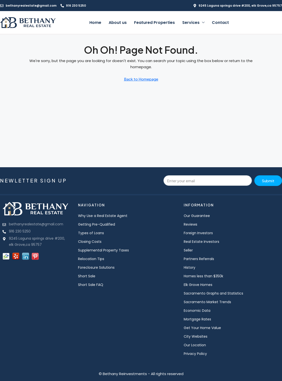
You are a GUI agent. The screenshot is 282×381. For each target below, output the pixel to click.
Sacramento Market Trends (207, 301)
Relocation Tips (91, 258)
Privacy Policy (195, 353)
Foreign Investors (198, 233)
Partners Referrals (199, 258)
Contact (220, 22)
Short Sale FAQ (90, 284)
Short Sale (86, 276)
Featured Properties (154, 22)
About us (118, 22)
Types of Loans (91, 233)
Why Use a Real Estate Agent (102, 215)
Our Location (195, 345)
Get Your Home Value (202, 327)
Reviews (190, 224)
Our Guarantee (197, 215)
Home (95, 22)
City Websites (195, 336)
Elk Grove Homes (198, 284)
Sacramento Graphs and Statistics (213, 293)
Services (191, 22)
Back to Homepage (141, 79)
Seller (188, 250)
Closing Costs (89, 241)
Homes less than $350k (203, 276)
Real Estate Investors (201, 241)
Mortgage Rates (197, 319)
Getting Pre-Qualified (96, 224)
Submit (268, 180)
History (189, 267)
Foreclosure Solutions (96, 267)
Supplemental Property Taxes (103, 250)
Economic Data (197, 310)
